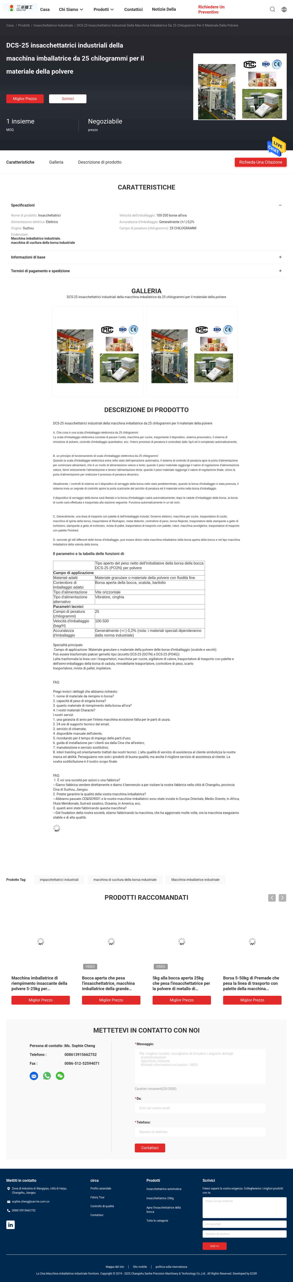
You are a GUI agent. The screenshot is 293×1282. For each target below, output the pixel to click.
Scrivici (68, 98)
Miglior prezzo (25, 98)
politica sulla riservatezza (171, 1266)
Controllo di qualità (102, 1206)
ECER (253, 1273)
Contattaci (150, 1148)
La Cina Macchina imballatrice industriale (62, 1273)
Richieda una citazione (260, 161)
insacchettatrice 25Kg (160, 1198)
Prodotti (24, 25)
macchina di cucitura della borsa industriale (125, 880)
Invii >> (214, 1246)
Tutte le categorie (157, 1220)
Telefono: (143, 1122)
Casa (10, 25)
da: (139, 1098)
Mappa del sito (115, 1266)
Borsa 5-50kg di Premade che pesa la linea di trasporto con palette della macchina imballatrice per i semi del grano (251, 988)
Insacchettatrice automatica (164, 1189)
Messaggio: (145, 1044)
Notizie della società (164, 13)
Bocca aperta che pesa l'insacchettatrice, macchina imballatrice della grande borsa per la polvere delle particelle (108, 988)
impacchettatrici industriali (59, 880)
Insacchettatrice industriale (53, 25)
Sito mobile (140, 1266)
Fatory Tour (97, 1197)
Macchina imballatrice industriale (195, 880)
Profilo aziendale (100, 1188)
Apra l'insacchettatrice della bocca (163, 1209)
